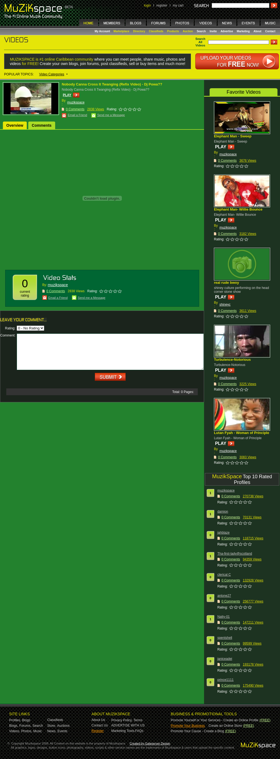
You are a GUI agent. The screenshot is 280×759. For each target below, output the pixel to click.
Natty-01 (223, 617)
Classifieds (156, 31)
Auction (188, 31)
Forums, (25, 726)
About (257, 31)
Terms (138, 720)
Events (62, 731)
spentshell (224, 638)
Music (37, 731)
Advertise (226, 31)
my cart (178, 5)
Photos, (26, 731)
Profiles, (15, 720)
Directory (139, 31)
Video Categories (51, 74)
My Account (103, 31)
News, (51, 731)
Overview (14, 125)
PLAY (67, 95)
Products (173, 31)
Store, (51, 726)
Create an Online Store (225, 726)
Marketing (243, 31)
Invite (213, 31)
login (147, 5)
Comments (41, 125)
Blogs (26, 720)
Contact (270, 31)
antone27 (224, 596)
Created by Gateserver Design (149, 743)
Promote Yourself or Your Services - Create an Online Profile (214, 720)
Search (201, 31)
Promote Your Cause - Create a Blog (197, 731)
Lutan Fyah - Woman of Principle (241, 433)
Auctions (63, 726)
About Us (98, 720)
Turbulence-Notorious (232, 360)
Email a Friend (77, 115)
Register (98, 731)
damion (222, 511)
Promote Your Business (188, 726)
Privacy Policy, (121, 720)
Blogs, (13, 726)
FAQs (139, 731)
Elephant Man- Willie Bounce (238, 209)
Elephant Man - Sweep (232, 136)
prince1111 (225, 680)
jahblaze (223, 532)
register (161, 5)
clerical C (224, 575)
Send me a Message (111, 115)
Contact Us (100, 725)
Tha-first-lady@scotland (234, 554)
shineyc (225, 304)
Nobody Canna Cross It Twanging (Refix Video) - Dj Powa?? (112, 84)
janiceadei (224, 659)
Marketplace (121, 31)
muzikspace (75, 102)
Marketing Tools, (123, 731)
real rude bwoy (226, 282)
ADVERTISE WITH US (128, 725)
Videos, (14, 731)
